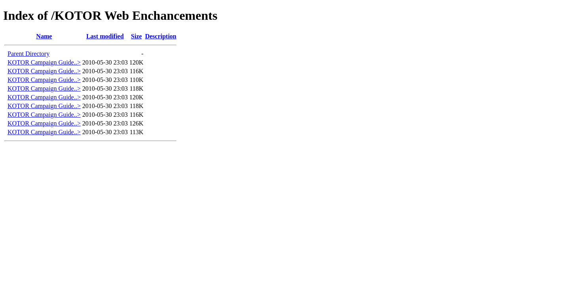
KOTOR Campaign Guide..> (44, 62)
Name (44, 36)
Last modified (105, 36)
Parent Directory (28, 53)
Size (136, 36)
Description (160, 36)
